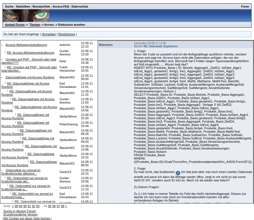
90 (25, 206)
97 (58, 206)
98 (62, 206)
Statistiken (23, 6)
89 (20, 206)
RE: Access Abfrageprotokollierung (30, 52)
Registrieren (66, 34)
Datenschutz (79, 6)
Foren (245, 6)
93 (37, 206)
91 (29, 206)
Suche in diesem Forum (19, 211)
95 (49, 206)
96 (54, 206)
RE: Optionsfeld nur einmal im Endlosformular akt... (24, 179)
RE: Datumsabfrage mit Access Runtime (27, 155)
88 (16, 206)
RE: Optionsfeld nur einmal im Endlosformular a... (25, 187)
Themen (35, 24)
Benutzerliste (41, 6)
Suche (9, 6)
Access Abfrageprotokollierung (26, 44)
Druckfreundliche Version (20, 214)
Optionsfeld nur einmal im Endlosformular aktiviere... (20, 171)
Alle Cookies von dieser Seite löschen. (27, 218)
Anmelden (49, 34)
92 (33, 206)
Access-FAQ (60, 6)
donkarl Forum (15, 24)
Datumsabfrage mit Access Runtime (30, 77)
